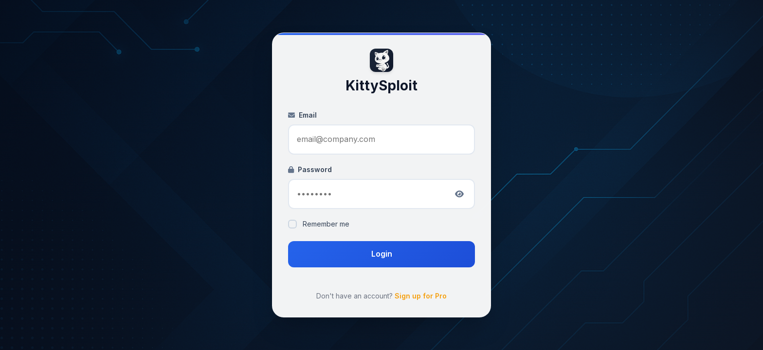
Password (310, 169)
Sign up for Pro (421, 296)
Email (302, 115)
